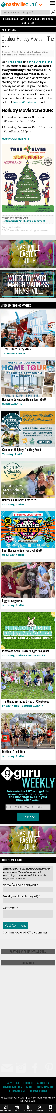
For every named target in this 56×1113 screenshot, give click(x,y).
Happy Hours (34, 18)
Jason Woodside (24, 102)
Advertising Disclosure (31, 52)
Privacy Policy (38, 1091)
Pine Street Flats (40, 62)
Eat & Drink (47, 18)
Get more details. (16, 139)
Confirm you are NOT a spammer (25, 932)
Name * (20, 885)
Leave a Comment (34, 220)
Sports (25, 22)
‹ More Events (8, 30)
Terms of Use (17, 1091)
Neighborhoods (10, 18)
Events (23, 18)
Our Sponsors (44, 1087)
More (50, 1108)
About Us (43, 1083)
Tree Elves (15, 62)
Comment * (11, 908)
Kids (32, 22)
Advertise (13, 1083)
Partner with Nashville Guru (28, 951)
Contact (28, 1083)
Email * (21, 896)
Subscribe (28, 963)
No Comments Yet (12, 220)
